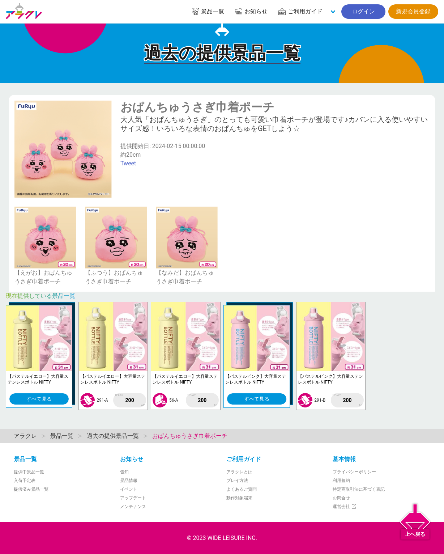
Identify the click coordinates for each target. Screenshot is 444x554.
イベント (128, 489)
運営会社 (345, 506)
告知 (124, 471)
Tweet (128, 163)
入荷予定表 (24, 480)
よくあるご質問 (241, 489)
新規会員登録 (413, 11)
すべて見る (39, 399)
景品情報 (128, 480)
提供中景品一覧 (29, 471)
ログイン (363, 11)
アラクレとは (239, 471)
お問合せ (341, 497)
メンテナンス (133, 506)
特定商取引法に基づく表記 (359, 489)
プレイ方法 (237, 480)
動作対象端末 (239, 497)
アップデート (133, 497)
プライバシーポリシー (354, 471)
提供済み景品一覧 (31, 489)
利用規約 (341, 480)
